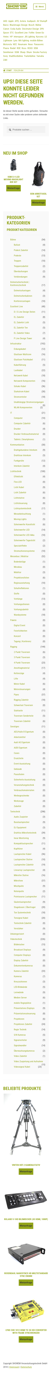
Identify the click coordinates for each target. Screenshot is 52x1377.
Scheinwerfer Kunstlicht (24, 524)
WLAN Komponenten (23, 407)
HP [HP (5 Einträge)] (11, 36)
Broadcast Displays (22, 949)
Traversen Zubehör (22, 721)
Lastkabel (18, 370)
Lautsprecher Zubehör (24, 864)
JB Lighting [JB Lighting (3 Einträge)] (30, 36)
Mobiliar (17, 572)
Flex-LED (18, 482)
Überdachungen (21, 271)
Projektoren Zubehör (23, 1024)
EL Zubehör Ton (21, 327)
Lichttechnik (15, 471)
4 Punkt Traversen (22, 662)
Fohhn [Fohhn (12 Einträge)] (31, 32)
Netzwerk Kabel (21, 375)
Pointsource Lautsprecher (25, 896)
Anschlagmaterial (22, 668)
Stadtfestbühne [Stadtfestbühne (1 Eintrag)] (16, 56)
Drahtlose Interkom (22, 455)
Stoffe (16, 593)
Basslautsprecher (21, 822)
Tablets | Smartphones (24, 439)
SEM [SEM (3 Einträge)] (36, 48)
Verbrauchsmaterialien (24, 790)
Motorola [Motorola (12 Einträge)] (7, 44)
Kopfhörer (18, 848)
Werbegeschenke (21, 795)
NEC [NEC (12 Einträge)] (15, 44)
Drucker (17, 428)
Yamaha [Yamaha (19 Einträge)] (40, 56)
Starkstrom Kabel (21, 391)
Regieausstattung (22, 583)
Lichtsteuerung (20, 503)
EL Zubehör (19, 317)
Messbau (18, 567)
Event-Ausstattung (22, 763)
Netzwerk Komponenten (24, 381)
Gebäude (18, 769)
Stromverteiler (20, 397)
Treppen (17, 260)
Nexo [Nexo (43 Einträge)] (30, 44)
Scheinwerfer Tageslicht (24, 540)
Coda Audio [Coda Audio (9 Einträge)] (15, 28)
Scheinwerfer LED (22, 529)
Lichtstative (19, 498)
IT (11, 413)
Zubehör (17, 806)
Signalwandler (20, 1045)
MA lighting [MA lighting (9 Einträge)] (23, 40)
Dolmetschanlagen (22, 290)
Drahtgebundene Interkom (25, 450)
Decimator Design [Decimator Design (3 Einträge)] (30, 28)
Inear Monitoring (21, 838)
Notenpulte (19, 891)
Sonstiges (14, 726)
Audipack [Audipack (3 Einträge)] (31, 21)
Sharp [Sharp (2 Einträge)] (22, 52)
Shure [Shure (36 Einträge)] (29, 52)
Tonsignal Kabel (21, 918)
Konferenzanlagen (22, 301)
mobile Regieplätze (22, 1003)
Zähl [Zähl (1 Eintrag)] (5, 59)
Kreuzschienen (20, 981)
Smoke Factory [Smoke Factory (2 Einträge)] (40, 52)
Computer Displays (22, 955)
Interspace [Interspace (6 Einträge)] (18, 36)
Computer (18, 418)
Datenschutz (26, 1367)
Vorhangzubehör (21, 609)
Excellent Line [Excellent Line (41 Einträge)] (21, 32)
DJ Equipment (20, 827)
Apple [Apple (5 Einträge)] (11, 21)
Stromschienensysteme (24, 551)
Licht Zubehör (20, 492)
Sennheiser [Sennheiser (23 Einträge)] (8, 52)
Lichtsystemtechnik (22, 508)
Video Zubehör (20, 1056)
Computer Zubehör (22, 423)
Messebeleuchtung (22, 514)
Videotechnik (16, 939)
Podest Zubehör (21, 250)
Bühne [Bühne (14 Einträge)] (38, 25)
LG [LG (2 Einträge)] (46, 36)
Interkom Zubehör (22, 466)
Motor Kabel (19, 684)
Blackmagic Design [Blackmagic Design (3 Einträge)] (18, 25)
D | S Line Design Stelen (24, 312)
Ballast (17, 245)
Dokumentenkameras (23, 965)
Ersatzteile (18, 758)
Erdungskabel (20, 349)
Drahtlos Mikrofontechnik (25, 832)
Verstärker (18, 928)
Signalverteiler (20, 1040)
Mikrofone (18, 880)
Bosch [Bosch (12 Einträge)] (31, 25)
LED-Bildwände (20, 987)
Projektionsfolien (21, 577)
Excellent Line (16, 306)
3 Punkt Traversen (22, 657)
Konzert (17, 636)
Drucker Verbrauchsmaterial (26, 434)
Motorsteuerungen (22, 689)
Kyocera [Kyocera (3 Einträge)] (39, 36)
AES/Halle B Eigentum (24, 731)
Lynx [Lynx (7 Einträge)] (15, 40)
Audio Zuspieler (21, 816)
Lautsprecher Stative (23, 859)
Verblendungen (20, 276)
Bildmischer (19, 944)
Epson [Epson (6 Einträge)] (6, 32)
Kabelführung (20, 365)
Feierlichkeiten (20, 630)
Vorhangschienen (21, 604)
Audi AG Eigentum (22, 742)
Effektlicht (18, 476)
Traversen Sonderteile (23, 716)
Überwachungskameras (24, 1051)
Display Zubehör (21, 960)
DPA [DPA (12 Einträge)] (42, 28)
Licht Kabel (19, 487)
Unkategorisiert (17, 934)
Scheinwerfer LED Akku (24, 535)
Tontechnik (15, 811)
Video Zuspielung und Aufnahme (28, 1061)
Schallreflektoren (21, 588)
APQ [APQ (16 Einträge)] (17, 21)
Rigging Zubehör (21, 700)
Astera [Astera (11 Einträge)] (23, 21)
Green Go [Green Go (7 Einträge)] (39, 32)
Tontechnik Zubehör (22, 923)
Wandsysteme (20, 615)
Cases (16, 753)
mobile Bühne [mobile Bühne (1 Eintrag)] (36, 40)
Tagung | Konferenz (22, 641)
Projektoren (19, 1019)
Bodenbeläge (20, 561)
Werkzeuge (19, 801)
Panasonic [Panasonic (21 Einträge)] (39, 44)
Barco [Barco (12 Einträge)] (6, 25)
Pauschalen (19, 774)
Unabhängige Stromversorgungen (29, 402)
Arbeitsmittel (20, 737)
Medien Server (20, 997)
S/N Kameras (20, 1035)
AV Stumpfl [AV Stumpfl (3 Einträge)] (42, 21)
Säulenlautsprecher (22, 902)
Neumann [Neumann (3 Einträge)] (22, 44)
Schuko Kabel (20, 386)
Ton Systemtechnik (22, 912)
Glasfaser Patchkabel (23, 359)
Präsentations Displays (24, 1008)
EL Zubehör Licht (21, 322)
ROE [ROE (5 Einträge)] (19, 48)
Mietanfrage (13, 188)
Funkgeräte (19, 460)
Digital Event (19, 625)
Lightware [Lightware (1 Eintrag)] (7, 40)
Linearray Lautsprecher (24, 870)
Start (9, 70)
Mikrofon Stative (21, 875)
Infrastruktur (15, 343)
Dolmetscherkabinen (23, 296)
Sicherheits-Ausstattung (24, 779)
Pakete (13, 620)
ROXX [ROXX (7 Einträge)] (30, 48)
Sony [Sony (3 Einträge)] (5, 56)
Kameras (18, 976)
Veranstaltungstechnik (24, 785)
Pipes (16, 694)
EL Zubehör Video (22, 333)
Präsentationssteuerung (24, 1013)
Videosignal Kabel (22, 1066)
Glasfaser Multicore (22, 354)
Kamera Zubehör (21, 971)
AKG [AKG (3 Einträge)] (5, 21)
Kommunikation (17, 444)
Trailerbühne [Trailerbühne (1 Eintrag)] (29, 56)
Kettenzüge (19, 673)
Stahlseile (18, 710)
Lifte (16, 678)
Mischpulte (19, 886)
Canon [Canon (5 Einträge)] (6, 28)
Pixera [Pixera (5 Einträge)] (6, 48)
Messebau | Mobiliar (19, 556)
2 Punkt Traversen (22, 652)
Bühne (13, 239)
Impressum (14, 1367)
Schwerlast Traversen (23, 705)
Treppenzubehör (21, 266)
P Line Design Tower (23, 338)
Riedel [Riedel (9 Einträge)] (13, 48)
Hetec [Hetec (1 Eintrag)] (6, 36)
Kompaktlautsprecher (23, 843)
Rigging (13, 646)
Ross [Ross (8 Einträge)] (24, 48)
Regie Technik (20, 1029)
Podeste (17, 255)
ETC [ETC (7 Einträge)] (12, 32)
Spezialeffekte (20, 545)
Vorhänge (18, 599)
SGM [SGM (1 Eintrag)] (17, 52)
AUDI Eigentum (20, 747)
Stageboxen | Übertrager (25, 907)
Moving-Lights (20, 519)
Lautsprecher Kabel (22, 854)
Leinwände (19, 992)
